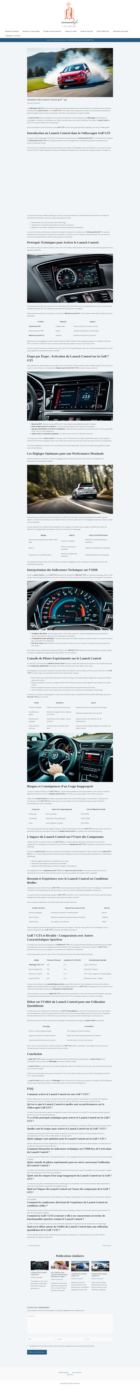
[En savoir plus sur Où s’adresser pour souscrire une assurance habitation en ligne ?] (60, 1265)
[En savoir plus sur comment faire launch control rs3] (80, 1266)
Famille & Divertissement (50, 31)
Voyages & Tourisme (12, 36)
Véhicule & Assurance (115, 31)
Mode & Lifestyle (83, 31)
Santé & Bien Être (98, 31)
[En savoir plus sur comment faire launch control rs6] (100, 1266)
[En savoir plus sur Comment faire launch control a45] (40, 1265)
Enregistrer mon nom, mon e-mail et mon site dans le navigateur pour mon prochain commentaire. (62, 1350)
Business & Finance (11, 31)
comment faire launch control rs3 (79, 1275)
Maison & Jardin (68, 31)
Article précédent (34, 1245)
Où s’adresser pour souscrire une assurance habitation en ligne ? (59, 1275)
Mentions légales (60, 1375)
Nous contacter (72, 1375)
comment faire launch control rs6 (100, 1275)
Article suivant (107, 1245)
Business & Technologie (30, 31)
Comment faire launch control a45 (39, 1273)
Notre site (82, 1375)
